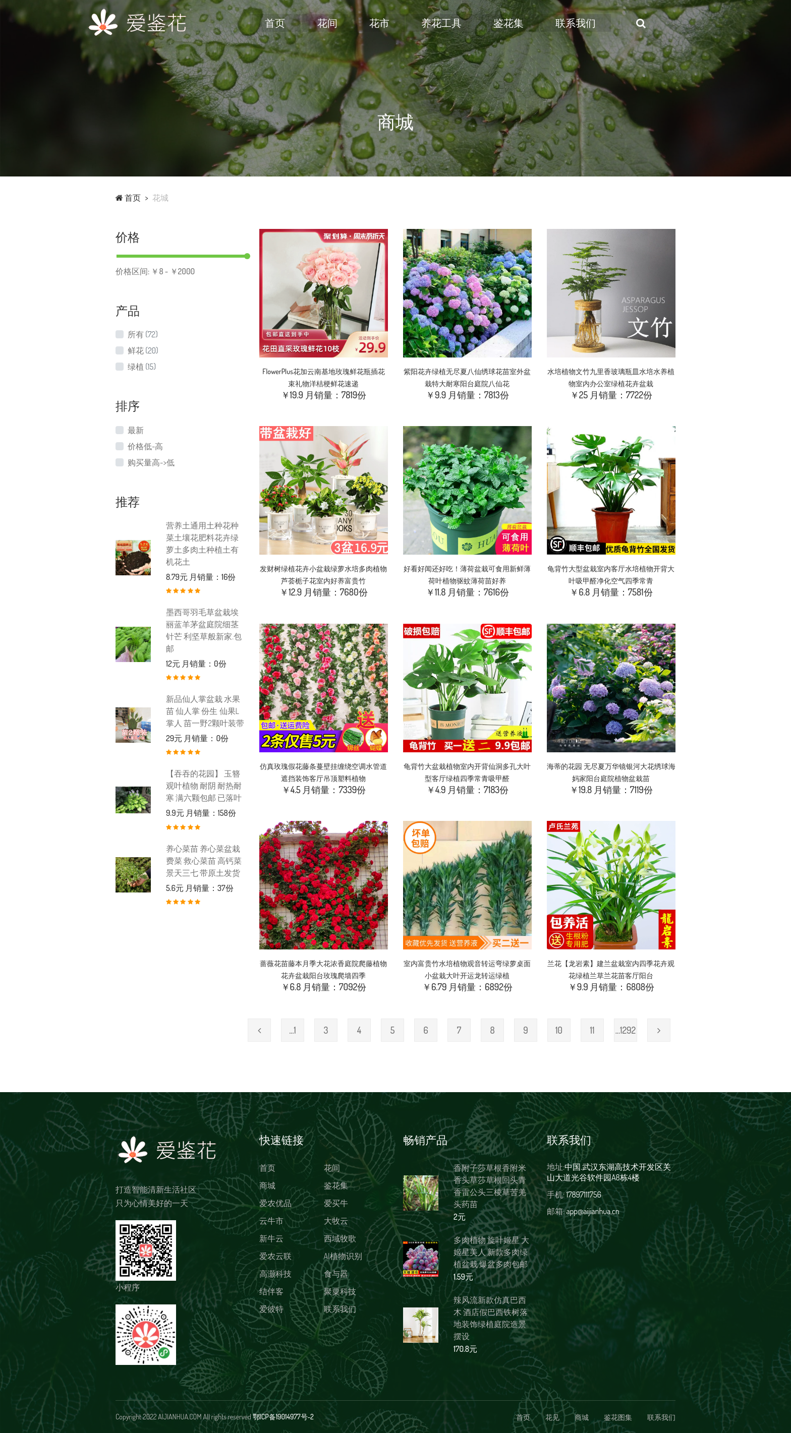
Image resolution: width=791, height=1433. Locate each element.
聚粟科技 (340, 1291)
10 (558, 1030)
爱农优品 (275, 1203)
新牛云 (271, 1238)
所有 (143, 334)
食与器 (336, 1274)
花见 (552, 1417)
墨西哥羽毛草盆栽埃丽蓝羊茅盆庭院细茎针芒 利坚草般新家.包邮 (204, 630)
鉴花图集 (618, 1417)
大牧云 (336, 1221)
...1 (292, 1030)
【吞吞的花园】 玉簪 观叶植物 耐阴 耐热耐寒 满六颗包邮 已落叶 (204, 785)
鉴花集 (538, 22)
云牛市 (271, 1221)
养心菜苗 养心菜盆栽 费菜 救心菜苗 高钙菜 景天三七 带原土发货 (204, 861)
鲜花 (143, 350)
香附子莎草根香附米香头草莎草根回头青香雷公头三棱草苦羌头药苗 (490, 1186)
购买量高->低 (151, 462)
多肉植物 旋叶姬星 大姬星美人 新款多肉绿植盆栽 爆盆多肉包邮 (491, 1252)
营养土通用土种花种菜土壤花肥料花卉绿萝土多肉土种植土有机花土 (202, 543)
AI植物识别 (343, 1256)
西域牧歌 (340, 1238)
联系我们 (605, 22)
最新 (136, 430)
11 (592, 1030)
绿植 (142, 367)
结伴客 (271, 1291)
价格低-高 (145, 446)
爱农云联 (275, 1256)
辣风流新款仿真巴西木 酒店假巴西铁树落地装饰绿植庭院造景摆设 (491, 1318)
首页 (305, 22)
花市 (409, 22)
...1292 (625, 1030)
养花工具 (471, 22)
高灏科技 (275, 1274)
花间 (357, 22)
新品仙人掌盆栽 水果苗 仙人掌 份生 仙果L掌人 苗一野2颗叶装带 (205, 711)
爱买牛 (336, 1203)
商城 (267, 1185)
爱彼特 (271, 1309)
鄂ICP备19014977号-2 (283, 1416)
